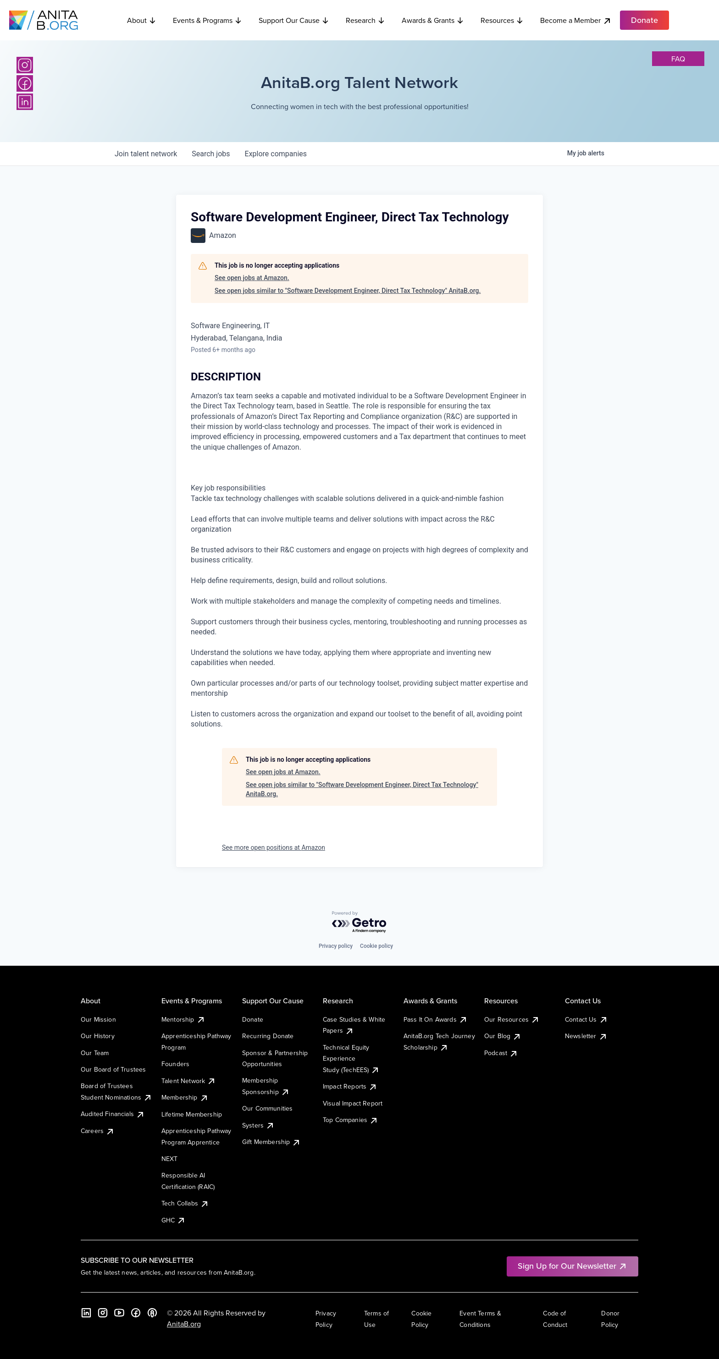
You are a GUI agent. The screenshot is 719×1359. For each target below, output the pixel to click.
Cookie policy (376, 946)
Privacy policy (336, 946)
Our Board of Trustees (113, 1069)
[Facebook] (25, 83)
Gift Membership (271, 1141)
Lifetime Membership (191, 1114)
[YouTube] (119, 1312)
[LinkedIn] (25, 102)
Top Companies (350, 1119)
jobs (211, 153)
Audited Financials (113, 1113)
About (141, 20)
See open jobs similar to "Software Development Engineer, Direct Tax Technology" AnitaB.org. (348, 290)
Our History (98, 1035)
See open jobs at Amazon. (252, 277)
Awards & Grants (433, 20)
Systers (258, 1125)
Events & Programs (207, 20)
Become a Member (576, 20)
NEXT (169, 1158)
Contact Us (586, 1019)
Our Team (95, 1052)
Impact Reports (350, 1086)
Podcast (501, 1052)
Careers (98, 1130)
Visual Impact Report (352, 1103)
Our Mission (98, 1019)
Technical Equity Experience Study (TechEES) (351, 1058)
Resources (502, 20)
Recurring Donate (268, 1035)
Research (365, 20)
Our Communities (267, 1108)
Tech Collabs (185, 1203)
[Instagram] (25, 65)
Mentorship (183, 1019)
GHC (173, 1220)
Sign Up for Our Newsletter (572, 1265)
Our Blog (502, 1035)
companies (276, 153)
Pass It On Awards (436, 1019)
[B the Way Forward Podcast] (152, 1312)
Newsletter (586, 1035)
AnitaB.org (184, 1324)
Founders (175, 1063)
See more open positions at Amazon (273, 847)
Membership (185, 1097)
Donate (252, 1019)
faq (678, 59)
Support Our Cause (294, 20)
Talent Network (188, 1080)
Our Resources (512, 1019)
